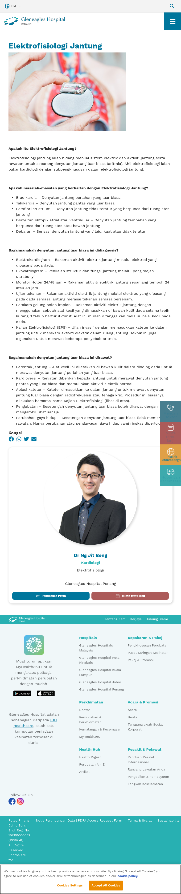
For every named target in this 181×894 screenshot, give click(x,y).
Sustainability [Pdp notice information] (169, 820)
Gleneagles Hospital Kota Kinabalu (99, 660)
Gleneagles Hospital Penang (101, 689)
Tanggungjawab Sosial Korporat (145, 726)
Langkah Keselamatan (145, 784)
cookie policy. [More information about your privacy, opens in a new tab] (128, 877)
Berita (132, 717)
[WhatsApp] (19, 439)
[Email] (34, 439)
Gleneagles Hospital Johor (100, 682)
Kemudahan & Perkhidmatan (90, 719)
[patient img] (170, 453)
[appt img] (170, 433)
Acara (132, 710)
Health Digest (90, 757)
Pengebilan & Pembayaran (148, 776)
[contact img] (170, 474)
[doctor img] (170, 412)
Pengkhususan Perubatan (148, 645)
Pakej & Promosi (141, 660)
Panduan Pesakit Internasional (141, 759)
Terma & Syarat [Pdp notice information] (140, 820)
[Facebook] (11, 439)
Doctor (84, 710)
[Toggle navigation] (172, 21)
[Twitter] (26, 439)
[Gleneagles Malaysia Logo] (26, 619)
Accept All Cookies (106, 887)
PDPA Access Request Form (100, 820)
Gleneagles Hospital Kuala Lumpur (100, 672)
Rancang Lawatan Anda (146, 769)
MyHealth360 (89, 736)
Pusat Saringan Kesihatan (148, 653)
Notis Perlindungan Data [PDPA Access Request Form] (56, 820)
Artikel (84, 772)
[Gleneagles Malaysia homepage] (34, 21)
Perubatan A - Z (92, 764)
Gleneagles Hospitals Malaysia (96, 647)
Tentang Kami (115, 619)
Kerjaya (136, 619)
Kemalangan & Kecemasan (100, 729)
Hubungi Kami (156, 619)
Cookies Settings (70, 887)
